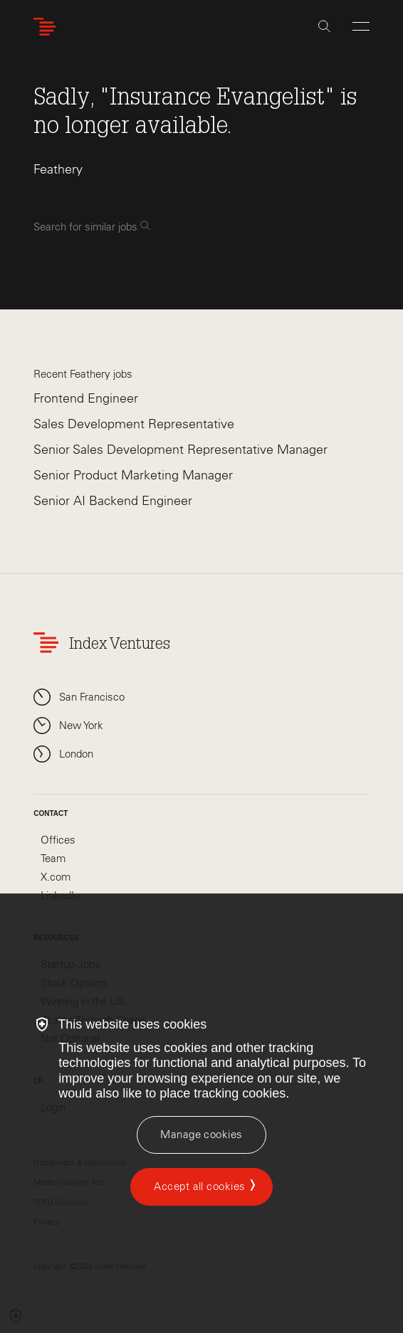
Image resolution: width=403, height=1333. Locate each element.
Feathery (58, 169)
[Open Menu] (361, 26)
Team (53, 858)
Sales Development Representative (133, 424)
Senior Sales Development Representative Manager (180, 449)
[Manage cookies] (201, 1135)
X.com (55, 877)
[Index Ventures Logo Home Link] (47, 26)
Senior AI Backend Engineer (112, 501)
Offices (58, 840)
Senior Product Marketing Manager (133, 475)
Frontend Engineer (85, 398)
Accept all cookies (199, 1186)
